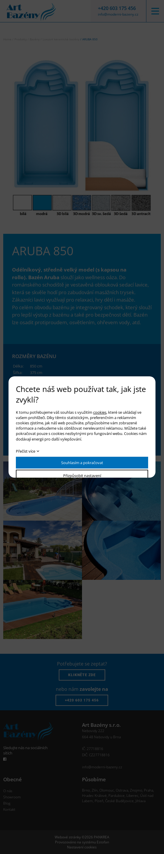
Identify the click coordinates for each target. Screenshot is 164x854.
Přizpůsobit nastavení (82, 475)
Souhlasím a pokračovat (82, 462)
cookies (99, 412)
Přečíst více (25, 451)
